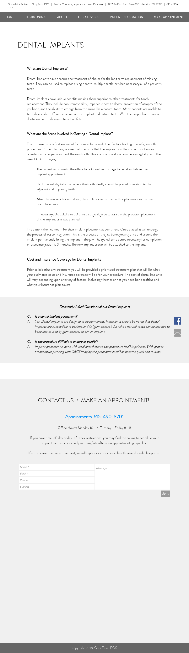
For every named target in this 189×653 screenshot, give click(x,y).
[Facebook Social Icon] (177, 321)
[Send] (165, 494)
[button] (89, 17)
